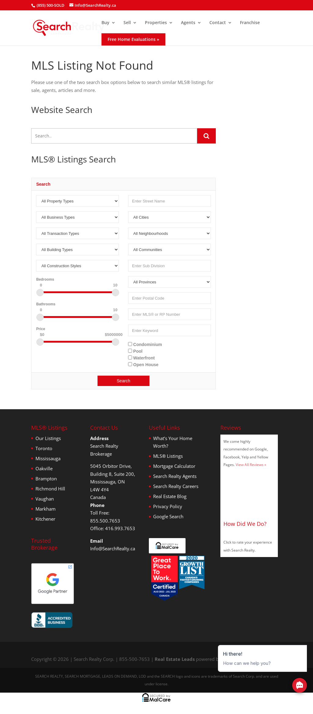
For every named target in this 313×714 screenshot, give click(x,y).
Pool (135, 351)
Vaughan (44, 499)
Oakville (44, 468)
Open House (143, 364)
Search (123, 380)
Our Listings (48, 438)
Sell (127, 22)
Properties (156, 22)
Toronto (43, 448)
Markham (45, 509)
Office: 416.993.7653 (112, 528)
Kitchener (45, 519)
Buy (105, 22)
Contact (217, 22)
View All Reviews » (251, 464)
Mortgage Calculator (174, 466)
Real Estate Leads (175, 659)
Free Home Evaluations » (133, 39)
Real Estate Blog (169, 496)
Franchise (250, 22)
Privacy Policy (167, 506)
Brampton (46, 478)
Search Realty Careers (175, 486)
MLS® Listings (168, 456)
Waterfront (141, 357)
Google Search (168, 516)
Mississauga (48, 458)
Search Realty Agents (175, 476)
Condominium (145, 344)
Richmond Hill (50, 489)
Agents (188, 22)
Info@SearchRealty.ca (112, 548)
